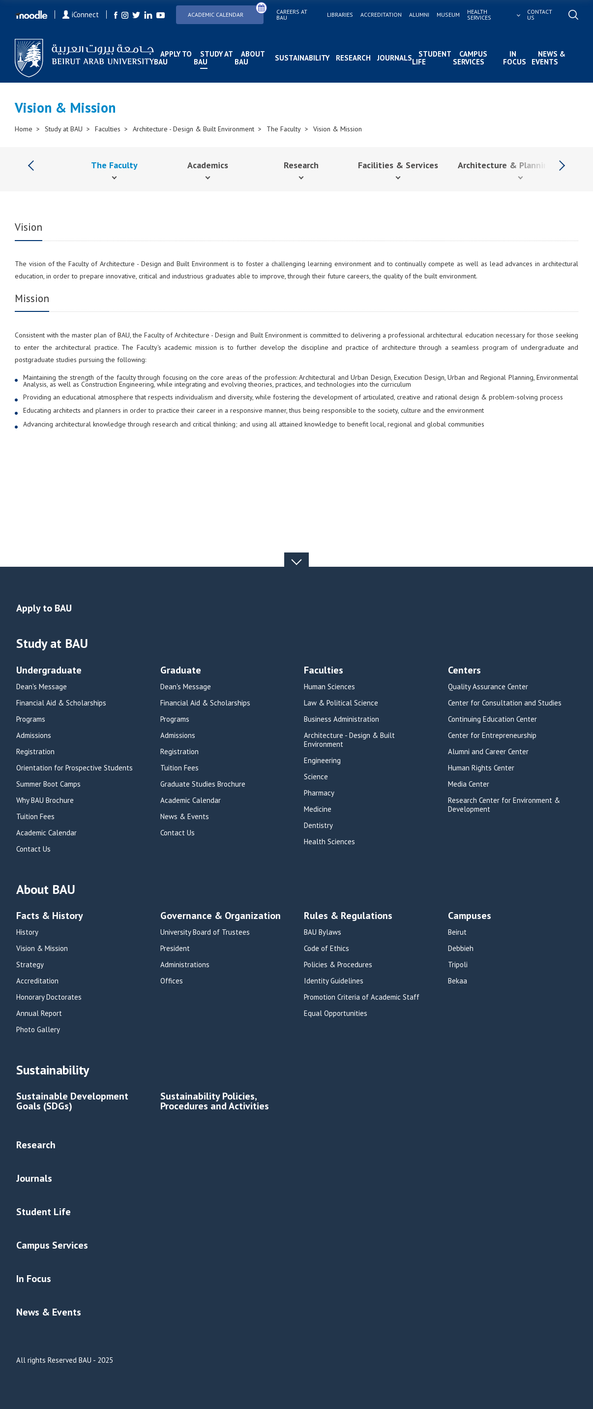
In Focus (514, 57)
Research (353, 57)
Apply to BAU (173, 57)
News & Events (548, 57)
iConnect (80, 14)
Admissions (33, 735)
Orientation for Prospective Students (74, 768)
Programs (30, 719)
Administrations (184, 964)
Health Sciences (329, 841)
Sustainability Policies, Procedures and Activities (214, 1101)
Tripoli (458, 964)
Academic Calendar (226, 11)
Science (316, 776)
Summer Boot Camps (48, 784)
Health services (479, 15)
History (27, 932)
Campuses (469, 916)
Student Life (431, 57)
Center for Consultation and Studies (505, 703)
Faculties (107, 128)
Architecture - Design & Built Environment (193, 128)
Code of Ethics (326, 948)
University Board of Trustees (205, 932)
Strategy (30, 964)
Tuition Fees (35, 816)
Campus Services (470, 57)
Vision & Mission (337, 128)
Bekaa (457, 981)
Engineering (322, 760)
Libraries (340, 15)
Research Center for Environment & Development (504, 805)
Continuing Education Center (492, 719)
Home (23, 128)
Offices (171, 981)
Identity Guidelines (333, 981)
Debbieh (461, 948)
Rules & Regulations (348, 916)
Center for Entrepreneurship (492, 735)
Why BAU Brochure (45, 800)
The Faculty (284, 128)
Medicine (317, 809)
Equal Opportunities (335, 1013)
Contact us (539, 15)
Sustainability (302, 57)
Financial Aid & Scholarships (61, 703)
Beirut (457, 932)
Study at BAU (213, 57)
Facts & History (49, 916)
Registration (35, 751)
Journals (394, 57)
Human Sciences (329, 686)
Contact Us (33, 849)
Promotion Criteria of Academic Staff (361, 997)
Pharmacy (319, 793)
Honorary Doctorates (49, 997)
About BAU (250, 57)
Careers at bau (291, 15)
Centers (464, 670)
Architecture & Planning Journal (520, 165)
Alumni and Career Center (488, 751)
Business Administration (341, 719)
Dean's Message (41, 686)
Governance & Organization (220, 916)
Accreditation (381, 15)
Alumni (419, 15)
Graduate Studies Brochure (202, 784)
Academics (207, 165)
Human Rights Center (481, 768)
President (175, 948)
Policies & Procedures (338, 964)
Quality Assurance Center (488, 686)
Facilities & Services (398, 165)
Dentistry (318, 825)
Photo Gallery (38, 1029)
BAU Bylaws (322, 932)
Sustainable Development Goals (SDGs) (72, 1101)
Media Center (468, 784)
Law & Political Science (341, 703)
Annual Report (39, 1013)
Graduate (180, 670)
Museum (448, 15)
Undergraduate (49, 670)
